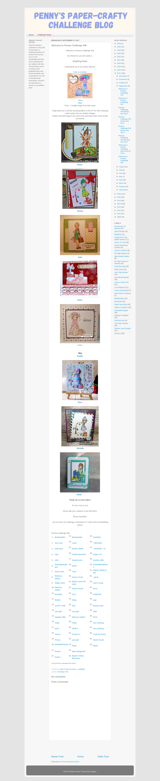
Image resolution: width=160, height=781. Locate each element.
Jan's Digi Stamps (121, 272)
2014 (119, 200)
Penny (79, 165)
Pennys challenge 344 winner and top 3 (125, 120)
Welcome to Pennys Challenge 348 (123, 92)
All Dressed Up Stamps (120, 227)
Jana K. (58, 634)
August (122, 167)
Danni (74, 566)
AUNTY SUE (60, 606)
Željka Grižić (60, 583)
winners (117, 333)
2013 (119, 204)
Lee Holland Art (120, 287)
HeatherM (97, 594)
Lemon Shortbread (121, 290)
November (123, 79)
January (122, 190)
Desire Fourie (77, 577)
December (123, 76)
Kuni (74, 594)
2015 (119, 197)
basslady (58, 594)
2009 (119, 217)
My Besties (118, 301)
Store (80, 100)
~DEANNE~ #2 (99, 549)
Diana (79, 494)
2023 (119, 53)
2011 (119, 210)
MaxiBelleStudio (61, 644)
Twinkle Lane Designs (122, 328)
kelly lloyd (59, 549)
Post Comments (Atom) (70, 762)
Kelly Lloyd (59, 572)
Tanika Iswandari (79, 554)
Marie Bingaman (78, 651)
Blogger (93, 771)
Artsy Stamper (119, 231)
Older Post (103, 756)
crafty (57, 623)
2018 (119, 70)
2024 (119, 50)
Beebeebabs (60, 537)
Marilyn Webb (77, 549)
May (121, 177)
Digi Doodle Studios (121, 256)
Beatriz (57, 600)
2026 (119, 43)
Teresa (57, 640)
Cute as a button (80, 72)
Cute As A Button (120, 250)
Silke (95, 611)
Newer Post (57, 756)
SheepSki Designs (121, 310)
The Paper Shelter (121, 323)
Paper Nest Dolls (120, 304)
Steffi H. (75, 629)
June (121, 173)
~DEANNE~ (98, 543)
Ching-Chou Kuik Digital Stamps (120, 238)
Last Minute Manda (121, 277)
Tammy (80, 211)
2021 (119, 60)
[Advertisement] (80, 748)
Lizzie (74, 543)
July (120, 170)
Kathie (80, 356)
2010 (119, 214)
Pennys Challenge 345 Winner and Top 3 (124, 111)
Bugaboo (117, 234)
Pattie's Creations (121, 307)
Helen (80, 345)
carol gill (58, 611)
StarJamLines (119, 320)
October (122, 83)
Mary (80, 402)
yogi (94, 600)
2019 (119, 66)
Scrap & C (76, 634)
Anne (80, 257)
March (121, 183)
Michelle (80, 448)
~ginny (95, 577)
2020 (119, 63)
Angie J (58, 657)
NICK (95, 617)
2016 (119, 194)
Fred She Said (119, 266)
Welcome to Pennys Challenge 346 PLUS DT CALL (125, 149)
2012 (119, 207)
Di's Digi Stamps (120, 253)
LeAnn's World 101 (121, 282)
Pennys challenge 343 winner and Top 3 (125, 129)
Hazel (79, 300)
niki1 (57, 554)
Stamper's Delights (121, 315)
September (123, 86)
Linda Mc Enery (99, 634)
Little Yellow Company (122, 293)
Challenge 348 (62, 672)
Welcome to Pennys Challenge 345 (123, 159)
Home (31, 35)
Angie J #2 (97, 554)
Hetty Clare (118, 269)
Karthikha (97, 537)
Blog (80, 103)
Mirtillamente (119, 298)
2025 (119, 47)
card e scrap (98, 583)
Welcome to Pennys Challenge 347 (123, 101)
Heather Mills (98, 560)
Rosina (57, 651)
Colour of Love (119, 242)
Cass (74, 572)
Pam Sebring (98, 623)
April (121, 180)
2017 (119, 73)
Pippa (74, 646)
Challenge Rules (44, 35)
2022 (119, 57)
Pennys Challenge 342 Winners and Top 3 (124, 139)
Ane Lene (59, 543)
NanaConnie (77, 560)
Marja (74, 600)
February (122, 186)
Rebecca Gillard (78, 617)
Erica (95, 589)
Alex (74, 606)
